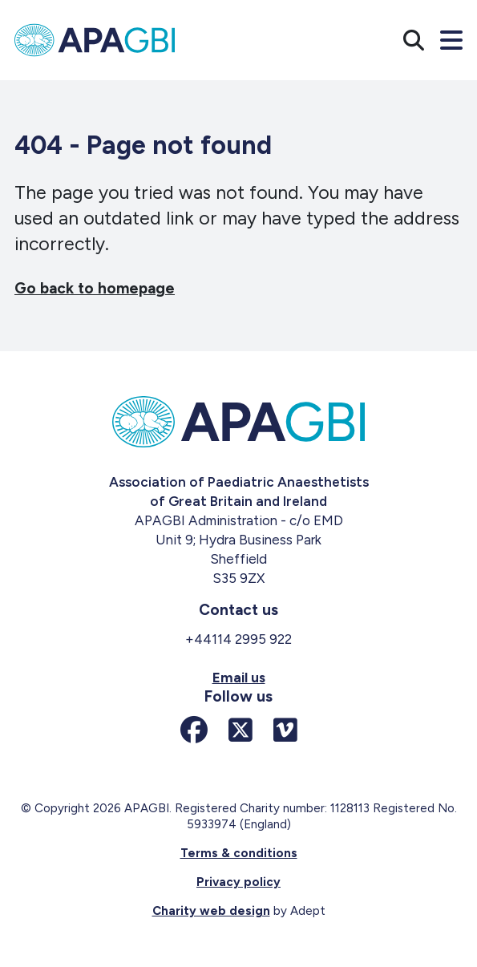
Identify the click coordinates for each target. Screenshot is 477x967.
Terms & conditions (238, 853)
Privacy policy (238, 882)
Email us (238, 678)
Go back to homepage (94, 288)
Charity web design (211, 911)
